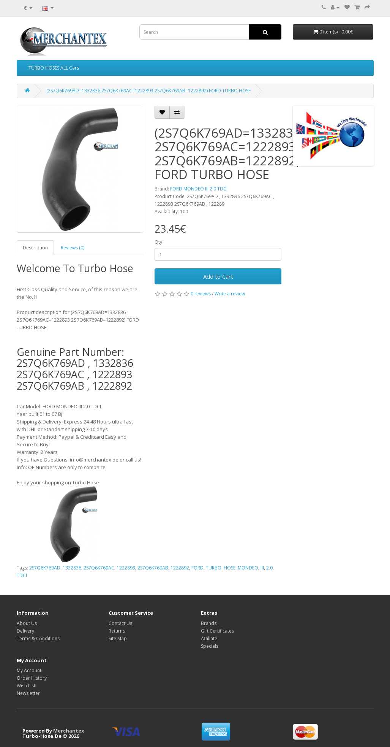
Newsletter (28, 693)
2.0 (269, 568)
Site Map (118, 638)
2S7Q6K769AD (44, 568)
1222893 (126, 568)
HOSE (229, 568)
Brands (208, 623)
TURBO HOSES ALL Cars (53, 68)
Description (35, 247)
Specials (209, 646)
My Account (29, 670)
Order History (32, 678)
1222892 (180, 568)
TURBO (213, 568)
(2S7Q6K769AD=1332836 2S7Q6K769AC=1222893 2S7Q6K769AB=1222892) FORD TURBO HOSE (148, 90)
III (262, 568)
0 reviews (201, 293)
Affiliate (209, 638)
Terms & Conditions (38, 638)
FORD (197, 568)
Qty (158, 242)
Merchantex (68, 730)
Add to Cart (218, 276)
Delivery (25, 631)
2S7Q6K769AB (152, 568)
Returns (117, 631)
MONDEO (248, 568)
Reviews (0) (72, 247)
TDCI (22, 575)
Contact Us (120, 623)
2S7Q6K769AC (99, 568)
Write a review (230, 293)
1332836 (72, 568)
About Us (27, 623)
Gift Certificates (217, 631)
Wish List (26, 685)
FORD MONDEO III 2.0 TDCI (198, 189)
